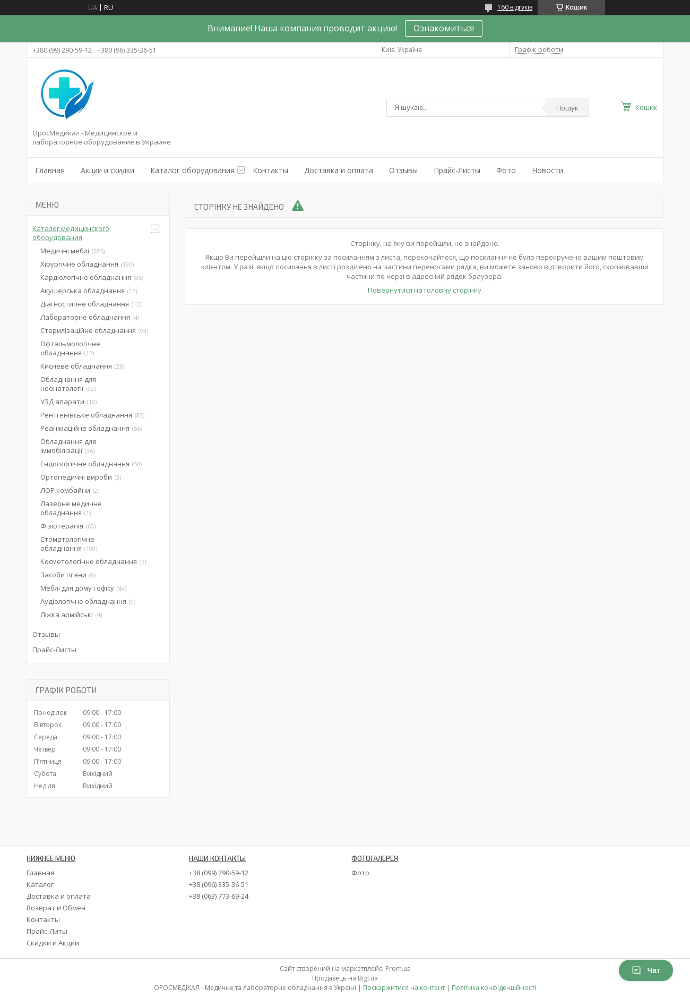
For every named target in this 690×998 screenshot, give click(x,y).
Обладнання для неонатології (68, 383)
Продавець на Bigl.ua (345, 978)
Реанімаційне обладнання (85, 428)
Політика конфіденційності (494, 987)
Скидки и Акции (53, 943)
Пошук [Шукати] (567, 108)
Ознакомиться (443, 28)
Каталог (40, 884)
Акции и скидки (107, 170)
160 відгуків (514, 7)
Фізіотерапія (61, 526)
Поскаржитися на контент (404, 987)
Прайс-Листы (457, 170)
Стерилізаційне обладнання (88, 330)
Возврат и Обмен (56, 907)
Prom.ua (398, 968)
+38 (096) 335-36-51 (218, 884)
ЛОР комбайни (65, 490)
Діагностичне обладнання (84, 304)
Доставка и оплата (338, 170)
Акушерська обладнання (82, 290)
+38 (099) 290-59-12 (218, 872)
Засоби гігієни (63, 574)
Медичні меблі (64, 250)
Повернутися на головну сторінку (424, 290)
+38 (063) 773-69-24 (218, 896)
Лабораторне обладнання (85, 317)
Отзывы (403, 170)
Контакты (270, 170)
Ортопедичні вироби (76, 477)
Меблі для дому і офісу (77, 588)
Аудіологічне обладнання (83, 601)
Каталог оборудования (192, 170)
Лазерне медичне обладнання (71, 508)
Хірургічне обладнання (79, 264)
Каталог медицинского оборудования (70, 233)
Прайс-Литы (47, 931)
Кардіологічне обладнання (85, 277)
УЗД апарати (62, 401)
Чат (646, 970)
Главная (50, 170)
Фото (506, 170)
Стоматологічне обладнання (67, 543)
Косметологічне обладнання (88, 561)
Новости (547, 170)
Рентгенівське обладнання (86, 415)
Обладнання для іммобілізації (68, 446)
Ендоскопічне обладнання (85, 463)
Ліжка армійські (66, 614)
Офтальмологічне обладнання (70, 348)
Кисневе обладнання (76, 366)
